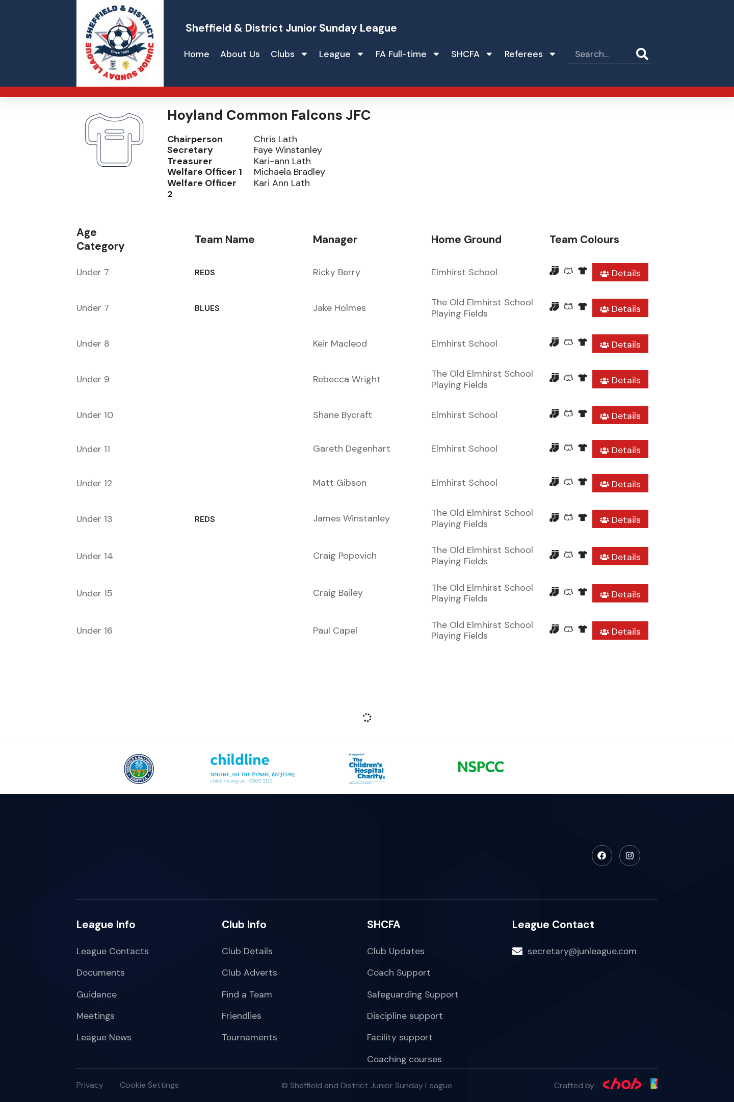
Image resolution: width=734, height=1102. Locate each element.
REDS (205, 272)
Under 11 (93, 449)
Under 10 (94, 415)
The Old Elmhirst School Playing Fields (482, 308)
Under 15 (94, 593)
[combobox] (601, 54)
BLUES (207, 308)
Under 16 (94, 630)
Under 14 (94, 556)
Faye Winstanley (288, 150)
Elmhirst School (464, 272)
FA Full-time (408, 54)
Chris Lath (275, 139)
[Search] (644, 54)
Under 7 (92, 272)
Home (196, 54)
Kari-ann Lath (282, 161)
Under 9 (93, 379)
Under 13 (94, 518)
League (342, 54)
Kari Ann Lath (282, 183)
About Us (240, 54)
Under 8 (93, 343)
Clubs (290, 54)
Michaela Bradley (289, 172)
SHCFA (472, 54)
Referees (531, 54)
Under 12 (94, 483)
